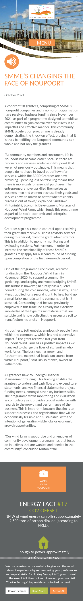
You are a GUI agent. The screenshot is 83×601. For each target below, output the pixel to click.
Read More (38, 591)
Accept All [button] (59, 591)
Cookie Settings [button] (17, 591)
